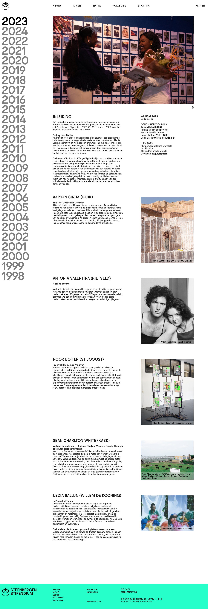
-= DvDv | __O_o (154, 599)
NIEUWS (57, 6)
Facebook (92, 590)
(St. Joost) (158, 133)
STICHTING (144, 6)
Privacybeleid (94, 602)
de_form (137, 599)
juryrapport (161, 154)
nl (197, 6)
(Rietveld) (163, 130)
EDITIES (97, 6)
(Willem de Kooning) (164, 138)
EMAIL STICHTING (129, 592)
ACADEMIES (119, 6)
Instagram (92, 592)
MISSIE (77, 6)
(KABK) (158, 127)
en (203, 6)
